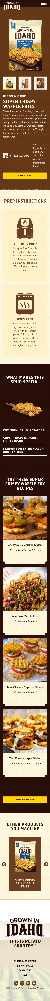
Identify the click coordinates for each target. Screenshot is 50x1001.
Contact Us (25, 970)
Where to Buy (25, 175)
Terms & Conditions (25, 961)
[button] (44, 3)
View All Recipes (25, 799)
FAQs (25, 975)
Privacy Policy (25, 966)
